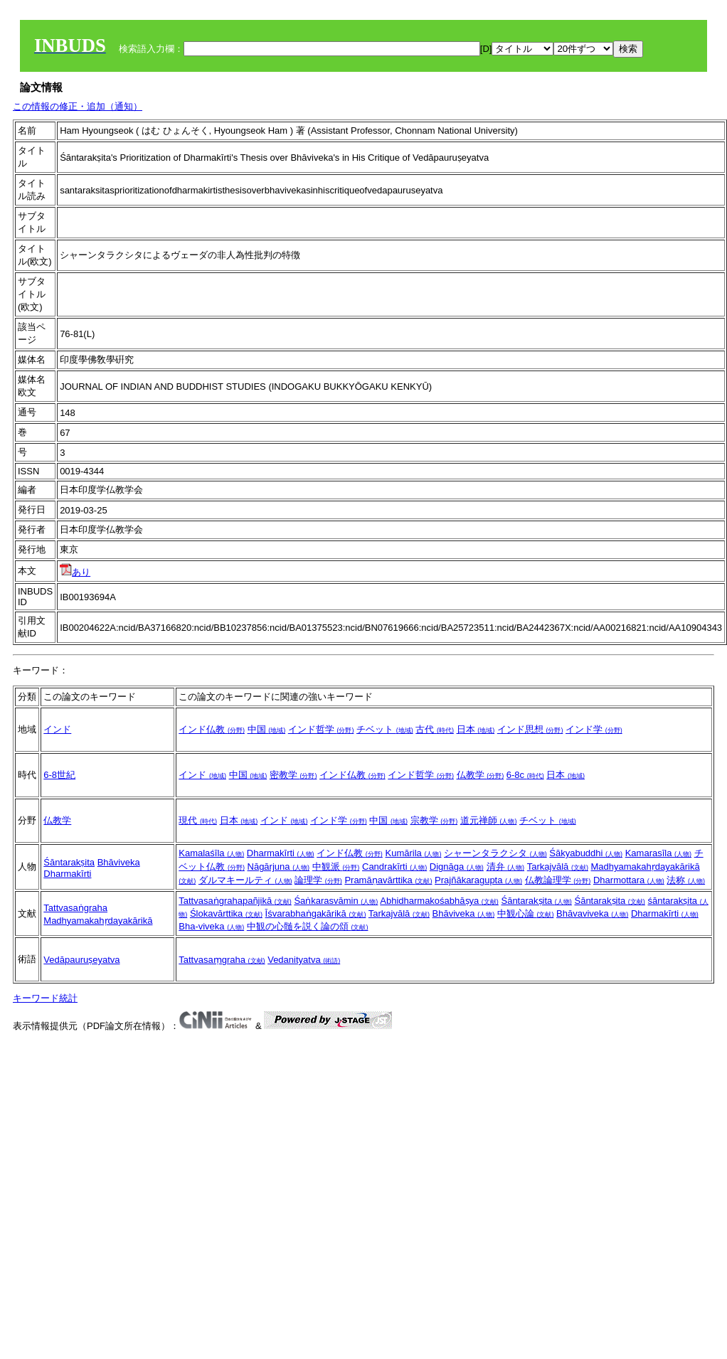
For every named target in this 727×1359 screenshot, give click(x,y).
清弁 (506, 866)
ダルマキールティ (245, 880)
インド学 (594, 729)
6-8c (525, 774)
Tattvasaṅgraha (75, 907)
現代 (198, 820)
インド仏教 (212, 729)
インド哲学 (321, 729)
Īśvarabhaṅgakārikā (315, 913)
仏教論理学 (558, 880)
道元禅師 (488, 820)
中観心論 (525, 913)
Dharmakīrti (67, 873)
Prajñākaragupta (478, 880)
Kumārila (413, 853)
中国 (267, 729)
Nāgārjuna (279, 866)
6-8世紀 (59, 774)
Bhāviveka (118, 862)
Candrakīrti (394, 866)
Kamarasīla (658, 853)
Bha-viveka (211, 926)
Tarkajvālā (557, 866)
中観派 (336, 866)
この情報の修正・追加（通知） (77, 106)
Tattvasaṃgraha (222, 959)
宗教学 (434, 820)
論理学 (318, 880)
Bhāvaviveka (592, 913)
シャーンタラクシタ (495, 853)
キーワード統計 (45, 998)
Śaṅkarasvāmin (336, 900)
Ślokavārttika (226, 913)
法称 (686, 880)
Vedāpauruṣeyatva (81, 959)
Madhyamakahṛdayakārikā (97, 920)
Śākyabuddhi (585, 853)
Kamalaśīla (211, 853)
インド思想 (530, 729)
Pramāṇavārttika (388, 880)
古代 (434, 729)
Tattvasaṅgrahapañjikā (235, 900)
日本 (476, 729)
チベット (384, 729)
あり (75, 572)
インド (57, 729)
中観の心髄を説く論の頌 (307, 926)
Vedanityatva (303, 959)
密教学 (293, 774)
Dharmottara (628, 880)
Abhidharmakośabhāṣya (439, 900)
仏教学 (480, 774)
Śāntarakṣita (69, 862)
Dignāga (457, 866)
